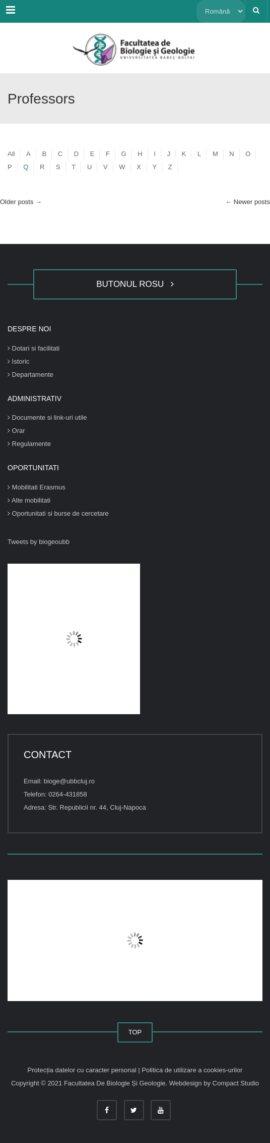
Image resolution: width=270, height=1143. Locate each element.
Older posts (21, 202)
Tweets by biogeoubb (39, 541)
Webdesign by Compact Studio (214, 1083)
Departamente (30, 374)
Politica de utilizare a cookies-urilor (192, 1070)
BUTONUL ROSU (135, 284)
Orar (16, 430)
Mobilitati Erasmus (36, 487)
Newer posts (247, 202)
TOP (135, 1032)
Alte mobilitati (29, 500)
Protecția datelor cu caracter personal (83, 1070)
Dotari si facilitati (33, 348)
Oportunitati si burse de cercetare (58, 513)
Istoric (18, 361)
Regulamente (29, 444)
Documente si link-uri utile (47, 417)
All (11, 154)
